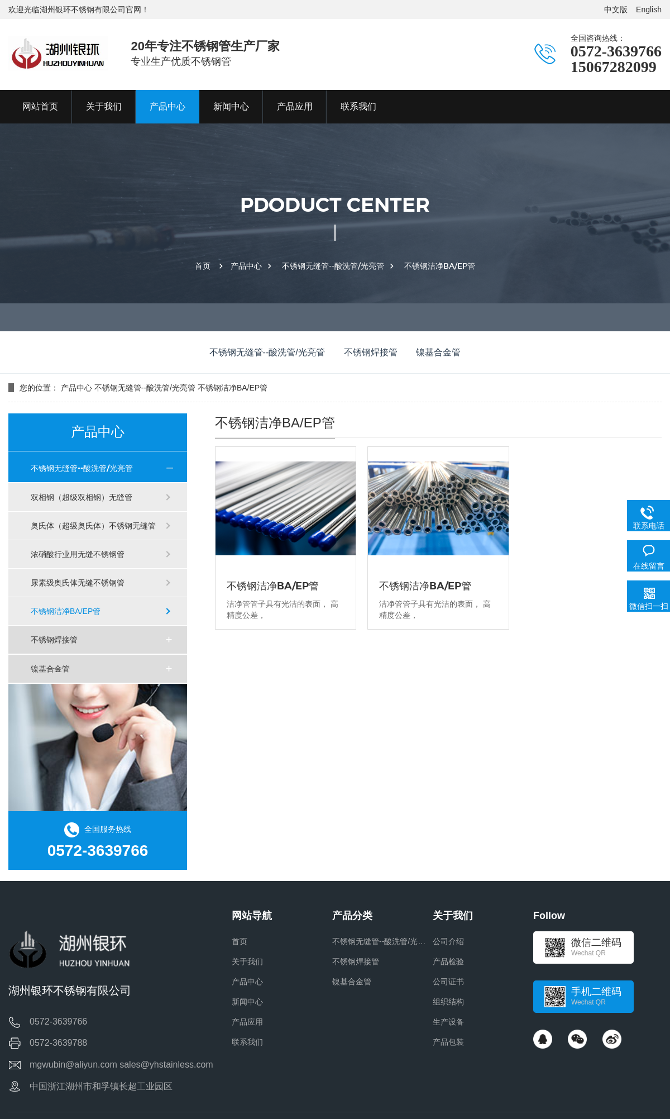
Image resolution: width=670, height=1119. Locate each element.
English (649, 9)
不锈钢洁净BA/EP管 (439, 266)
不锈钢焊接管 (371, 352)
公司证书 (448, 981)
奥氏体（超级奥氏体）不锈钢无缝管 (93, 525)
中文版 (616, 9)
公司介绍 (448, 941)
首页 (202, 266)
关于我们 (247, 961)
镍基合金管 (438, 352)
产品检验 (448, 961)
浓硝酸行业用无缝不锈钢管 (78, 554)
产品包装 (448, 1041)
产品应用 (247, 1021)
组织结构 (448, 1001)
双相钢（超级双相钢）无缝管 (81, 497)
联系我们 (247, 1041)
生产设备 (448, 1021)
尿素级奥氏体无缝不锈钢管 (78, 582)
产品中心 (246, 266)
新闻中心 (247, 1001)
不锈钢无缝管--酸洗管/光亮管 (333, 266)
